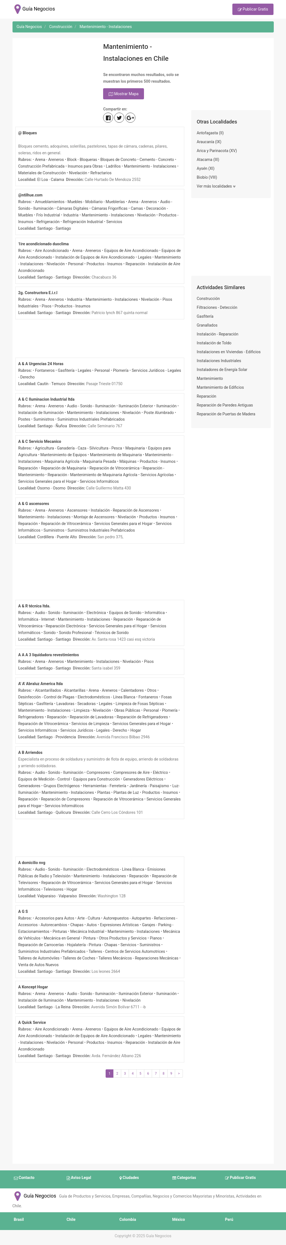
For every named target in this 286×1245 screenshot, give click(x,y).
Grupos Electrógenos (62, 786)
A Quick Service (32, 1023)
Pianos (156, 938)
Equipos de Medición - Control (44, 779)
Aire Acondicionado (52, 251)
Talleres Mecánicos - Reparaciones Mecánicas (138, 958)
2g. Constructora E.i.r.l (38, 293)
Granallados (207, 325)
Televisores (53, 889)
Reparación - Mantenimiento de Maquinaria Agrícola (92, 475)
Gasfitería (66, 370)
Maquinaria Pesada (99, 461)
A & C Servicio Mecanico (39, 442)
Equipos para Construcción (96, 779)
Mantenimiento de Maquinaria (116, 455)
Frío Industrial (48, 215)
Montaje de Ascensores (94, 517)
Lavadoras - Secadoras (76, 704)
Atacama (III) (208, 160)
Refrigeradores (31, 717)
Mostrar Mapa (123, 94)
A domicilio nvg (31, 863)
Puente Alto (67, 537)
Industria (71, 215)
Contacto (24, 1178)
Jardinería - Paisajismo (149, 786)
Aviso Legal (79, 1178)
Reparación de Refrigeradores (142, 717)
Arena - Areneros (49, 160)
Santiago (45, 228)
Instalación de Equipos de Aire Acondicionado (95, 257)
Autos (92, 925)
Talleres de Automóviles (39, 958)
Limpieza (81, 710)
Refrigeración (47, 222)
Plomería (121, 370)
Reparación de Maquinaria (63, 468)
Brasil (19, 1220)
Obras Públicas (127, 710)
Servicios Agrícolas (157, 475)
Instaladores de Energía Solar (222, 370)
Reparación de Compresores (65, 799)
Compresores (98, 773)
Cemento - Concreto (157, 160)
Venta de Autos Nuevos (38, 965)
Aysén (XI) (206, 168)
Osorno (43, 488)
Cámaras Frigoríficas (110, 208)
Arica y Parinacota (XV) (217, 151)
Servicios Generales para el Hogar (47, 481)
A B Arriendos (30, 753)
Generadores (29, 786)
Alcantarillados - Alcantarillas (60, 690)
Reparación (28, 468)
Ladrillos (113, 166)
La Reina (63, 1007)
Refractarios (100, 173)
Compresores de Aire (131, 773)
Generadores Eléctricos (143, 779)
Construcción (208, 299)
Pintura (89, 938)
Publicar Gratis (253, 9)
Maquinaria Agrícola (61, 461)
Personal (75, 264)
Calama (57, 180)
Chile (71, 1220)
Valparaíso (68, 896)
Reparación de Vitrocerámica (114, 468)
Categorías (184, 1178)
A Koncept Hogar (33, 987)
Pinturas (60, 932)
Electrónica (96, 613)
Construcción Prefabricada (41, 166)
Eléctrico (160, 773)
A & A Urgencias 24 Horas (41, 364)
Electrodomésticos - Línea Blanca (106, 697)
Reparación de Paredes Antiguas (225, 405)
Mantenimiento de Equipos (63, 455)
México (178, 1220)
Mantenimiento (210, 379)
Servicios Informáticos (99, 481)
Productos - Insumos (104, 264)
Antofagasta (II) (210, 133)
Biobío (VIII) (207, 177)
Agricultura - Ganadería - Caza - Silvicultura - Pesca (78, 448)
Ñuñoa (61, 426)
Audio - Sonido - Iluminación (91, 406)
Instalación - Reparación (217, 334)
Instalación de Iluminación (41, 413)
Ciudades (129, 1178)
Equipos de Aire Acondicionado (131, 251)
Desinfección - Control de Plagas (46, 697)
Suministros (43, 419)
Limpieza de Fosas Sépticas (140, 704)
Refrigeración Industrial (83, 222)
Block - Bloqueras (82, 160)
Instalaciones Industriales (219, 361)
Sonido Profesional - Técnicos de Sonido (94, 633)
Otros (151, 690)
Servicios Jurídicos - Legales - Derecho (93, 730)
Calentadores (132, 690)
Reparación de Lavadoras (91, 717)
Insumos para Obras (85, 166)
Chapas (76, 925)
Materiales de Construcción (42, 173)
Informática (155, 613)
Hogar (135, 730)
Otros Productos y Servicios (123, 938)
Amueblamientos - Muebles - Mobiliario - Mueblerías (80, 202)
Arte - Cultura (89, 918)
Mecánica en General (62, 938)
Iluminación (166, 406)
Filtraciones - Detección (217, 307)
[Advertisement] (55, 75)
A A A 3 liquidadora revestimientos (48, 655)
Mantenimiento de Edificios (220, 387)
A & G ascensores (33, 504)
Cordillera (45, 537)
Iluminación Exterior (136, 406)
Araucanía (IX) (209, 142)
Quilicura (63, 812)
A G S (23, 912)
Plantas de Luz (126, 793)
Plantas (103, 793)
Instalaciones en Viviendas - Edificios (229, 352)
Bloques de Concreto (118, 160)
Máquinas (127, 461)
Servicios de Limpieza (90, 724)
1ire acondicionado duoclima (43, 244)
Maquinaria (135, 448)
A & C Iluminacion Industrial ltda (46, 399)
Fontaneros (44, 370)
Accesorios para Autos (54, 918)
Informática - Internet (36, 619)
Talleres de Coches (79, 958)
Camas (137, 208)
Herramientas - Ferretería (104, 786)
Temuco (58, 384)
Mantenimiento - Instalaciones (150, 166)
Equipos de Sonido (125, 613)
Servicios (114, 222)
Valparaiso (46, 896)
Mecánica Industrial (87, 932)
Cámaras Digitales (72, 208)
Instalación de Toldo (214, 343)
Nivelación (78, 173)
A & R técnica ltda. (34, 606)
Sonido (50, 633)
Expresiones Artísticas (119, 925)
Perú (229, 1220)
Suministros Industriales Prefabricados (91, 419)
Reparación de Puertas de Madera (226, 414)
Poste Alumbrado (159, 413)
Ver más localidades (216, 186)
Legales (144, 257)
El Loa (42, 180)
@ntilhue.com (30, 195)
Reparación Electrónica (66, 626)
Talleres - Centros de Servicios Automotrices (127, 951)
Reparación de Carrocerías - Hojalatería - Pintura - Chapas (67, 945)
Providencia (66, 737)
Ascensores (77, 510)
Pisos (46, 306)
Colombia (128, 1220)
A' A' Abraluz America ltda (40, 684)
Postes (24, 419)
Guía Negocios (34, 1196)
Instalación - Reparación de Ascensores (125, 510)
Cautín (42, 384)
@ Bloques (27, 133)
